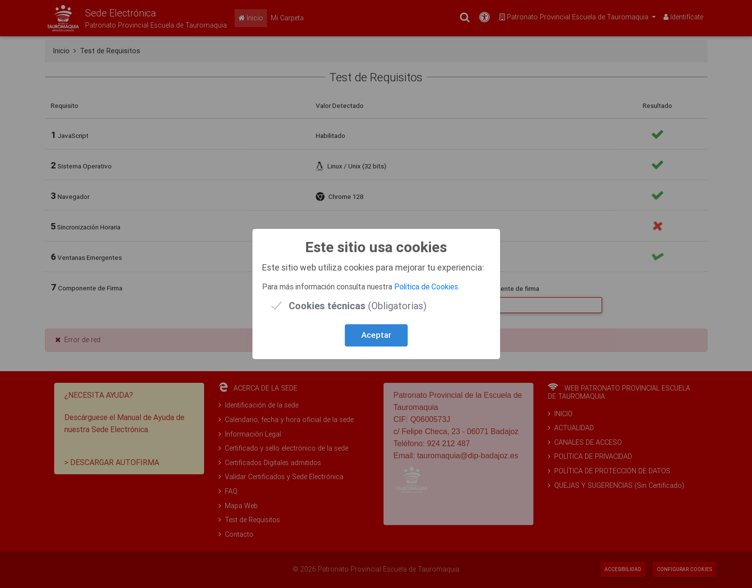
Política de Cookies (426, 286)
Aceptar (376, 335)
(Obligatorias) (358, 306)
